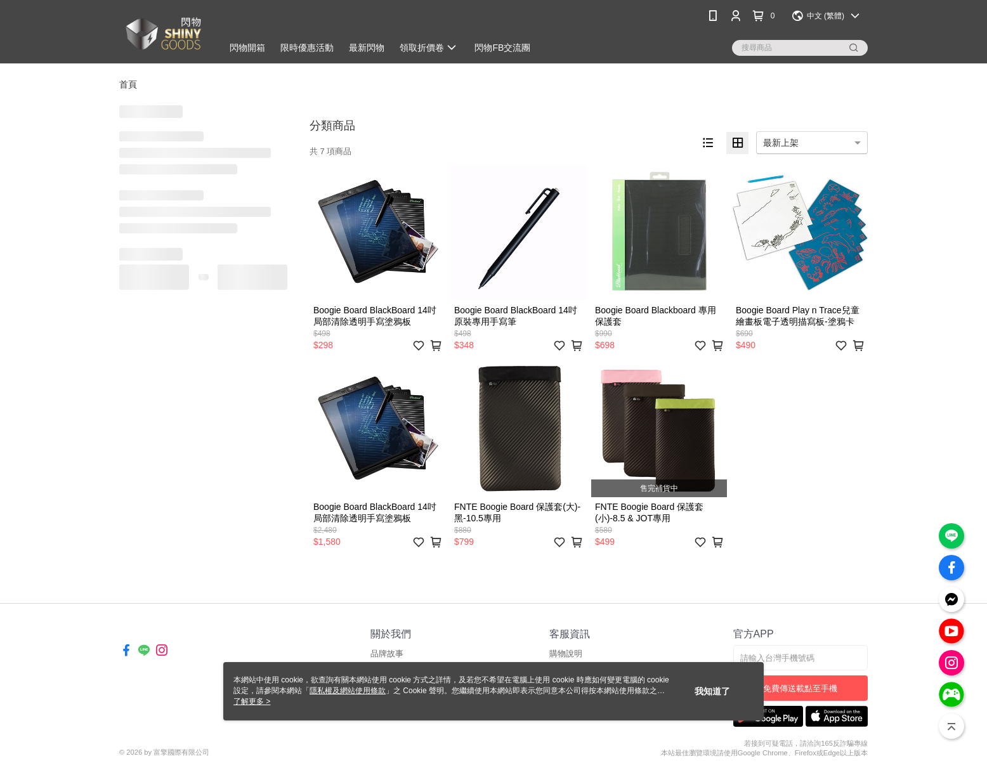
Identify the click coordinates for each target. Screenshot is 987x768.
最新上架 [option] (781, 143)
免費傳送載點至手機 (800, 688)
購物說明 (565, 653)
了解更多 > (251, 701)
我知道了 (712, 691)
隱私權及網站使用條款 (348, 690)
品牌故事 (386, 653)
